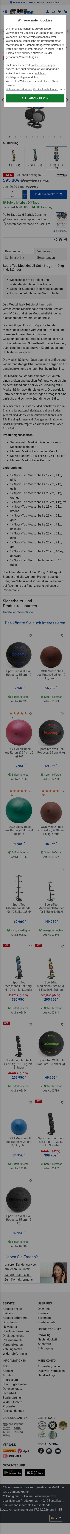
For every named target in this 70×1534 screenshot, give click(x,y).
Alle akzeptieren (35, 98)
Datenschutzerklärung (19, 89)
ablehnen (40, 73)
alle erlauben (24, 53)
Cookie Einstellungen (43, 65)
